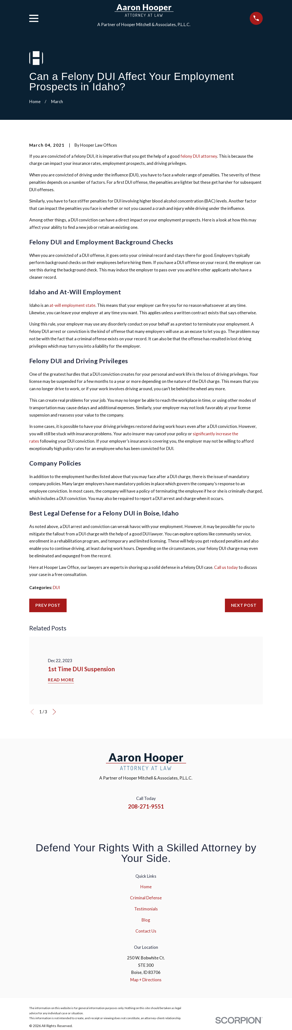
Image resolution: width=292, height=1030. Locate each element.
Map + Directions (145, 979)
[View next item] (54, 712)
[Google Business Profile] (166, 823)
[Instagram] (139, 823)
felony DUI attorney (198, 156)
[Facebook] (126, 823)
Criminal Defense (146, 897)
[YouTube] (153, 823)
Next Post (244, 605)
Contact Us (145, 931)
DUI (56, 587)
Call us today (226, 567)
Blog (146, 919)
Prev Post (47, 605)
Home (146, 886)
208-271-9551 (146, 806)
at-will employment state (72, 305)
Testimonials (146, 908)
